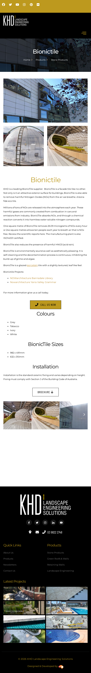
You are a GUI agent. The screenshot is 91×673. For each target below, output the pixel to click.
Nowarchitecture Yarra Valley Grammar (33, 282)
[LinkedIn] (53, 522)
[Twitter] (37, 522)
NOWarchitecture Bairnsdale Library (31, 278)
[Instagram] (45, 522)
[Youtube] (61, 522)
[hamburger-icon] (84, 33)
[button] (6, 414)
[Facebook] (29, 522)
